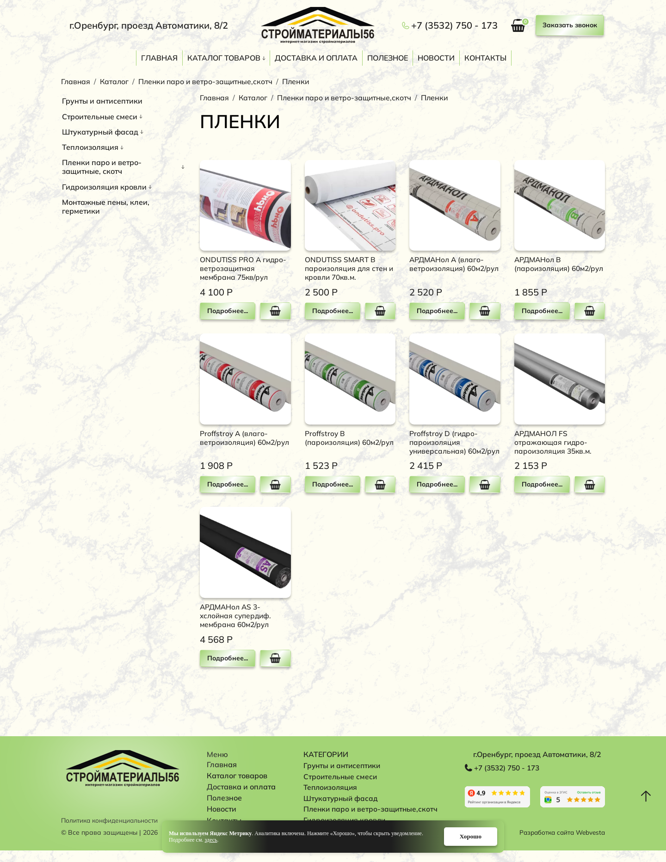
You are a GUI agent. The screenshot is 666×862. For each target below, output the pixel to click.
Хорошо (465, 835)
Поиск (600, 59)
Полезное (387, 57)
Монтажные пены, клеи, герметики (105, 206)
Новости (436, 57)
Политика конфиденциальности (111, 832)
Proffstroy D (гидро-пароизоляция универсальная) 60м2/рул (450, 447)
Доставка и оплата (316, 57)
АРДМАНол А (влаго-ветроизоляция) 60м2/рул (449, 268)
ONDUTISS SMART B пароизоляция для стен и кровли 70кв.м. (347, 268)
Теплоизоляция (90, 147)
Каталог (115, 81)
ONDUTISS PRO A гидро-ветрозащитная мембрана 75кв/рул (244, 268)
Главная (159, 57)
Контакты (485, 57)
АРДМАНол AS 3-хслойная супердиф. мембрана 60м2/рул (237, 624)
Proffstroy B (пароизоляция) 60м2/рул (345, 442)
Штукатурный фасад (100, 131)
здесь (211, 839)
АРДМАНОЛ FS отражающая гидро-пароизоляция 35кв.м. (554, 442)
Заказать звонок (570, 25)
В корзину (275, 311)
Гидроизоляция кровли (104, 186)
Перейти (497, 807)
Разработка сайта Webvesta (560, 844)
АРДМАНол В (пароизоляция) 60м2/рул (554, 268)
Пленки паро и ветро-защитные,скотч (208, 81)
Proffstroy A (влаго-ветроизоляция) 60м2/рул (240, 442)
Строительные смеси (99, 116)
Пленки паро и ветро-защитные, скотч (102, 167)
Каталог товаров (223, 57)
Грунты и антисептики (102, 100)
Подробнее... (227, 311)
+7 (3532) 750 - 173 (454, 25)
